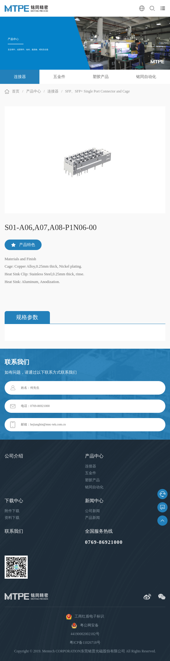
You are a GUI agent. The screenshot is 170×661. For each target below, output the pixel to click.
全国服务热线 (99, 531)
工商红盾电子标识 (85, 617)
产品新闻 (92, 518)
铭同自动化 (146, 76)
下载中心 (14, 500)
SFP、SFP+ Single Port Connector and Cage (97, 91)
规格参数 (27, 317)
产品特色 (23, 244)
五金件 (59, 76)
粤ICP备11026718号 (85, 643)
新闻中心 (94, 500)
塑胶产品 (101, 76)
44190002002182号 (85, 634)
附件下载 (12, 511)
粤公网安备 (84, 625)
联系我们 (14, 531)
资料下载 (12, 518)
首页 (15, 91)
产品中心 (33, 91)
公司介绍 (14, 456)
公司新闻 (92, 511)
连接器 (20, 76)
